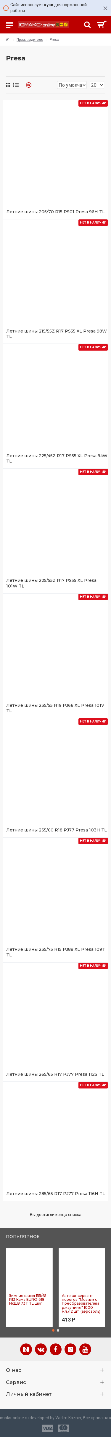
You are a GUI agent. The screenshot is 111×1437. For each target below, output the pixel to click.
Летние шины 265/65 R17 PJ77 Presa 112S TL (55, 1074)
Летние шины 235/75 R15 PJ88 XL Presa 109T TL (55, 952)
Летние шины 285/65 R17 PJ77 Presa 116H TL (55, 1193)
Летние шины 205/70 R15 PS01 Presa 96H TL (55, 211)
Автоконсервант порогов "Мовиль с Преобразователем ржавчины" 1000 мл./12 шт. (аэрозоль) (81, 1303)
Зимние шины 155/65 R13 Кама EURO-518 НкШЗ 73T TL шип (27, 1300)
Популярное (23, 1236)
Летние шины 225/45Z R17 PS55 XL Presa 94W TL (56, 458)
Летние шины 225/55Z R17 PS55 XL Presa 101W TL (51, 583)
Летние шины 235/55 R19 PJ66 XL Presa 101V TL (55, 708)
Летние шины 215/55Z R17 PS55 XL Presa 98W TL (56, 333)
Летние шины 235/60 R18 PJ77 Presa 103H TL (56, 830)
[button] (53, 1330)
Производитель (30, 40)
